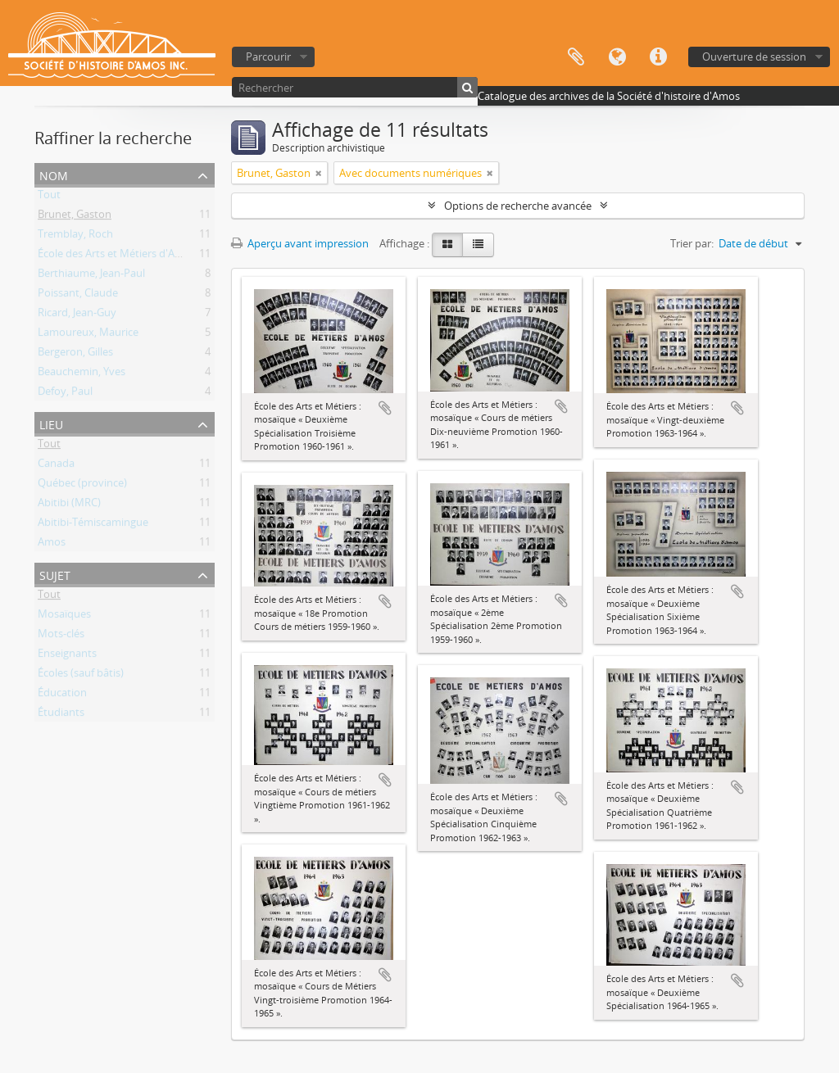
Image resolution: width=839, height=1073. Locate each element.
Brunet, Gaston (74, 217)
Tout (49, 197)
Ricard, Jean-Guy (77, 315)
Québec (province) (82, 485)
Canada (56, 466)
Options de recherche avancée (518, 205)
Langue (616, 57)
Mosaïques (64, 616)
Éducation (62, 695)
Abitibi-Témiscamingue (93, 525)
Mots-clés (61, 636)
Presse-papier (576, 57)
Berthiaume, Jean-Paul (91, 276)
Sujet (54, 574)
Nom (53, 174)
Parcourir (268, 56)
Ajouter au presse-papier (385, 408)
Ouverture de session (754, 56)
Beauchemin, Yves (81, 374)
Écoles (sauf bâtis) (81, 675)
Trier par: (692, 243)
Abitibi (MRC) (69, 505)
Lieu (51, 423)
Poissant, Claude (78, 295)
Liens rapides (657, 57)
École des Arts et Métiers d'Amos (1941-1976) (146, 256)
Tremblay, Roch (75, 236)
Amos (52, 544)
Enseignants (67, 656)
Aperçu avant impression (300, 243)
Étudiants (61, 715)
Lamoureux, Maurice (88, 335)
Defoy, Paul (65, 394)
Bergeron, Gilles (75, 354)
